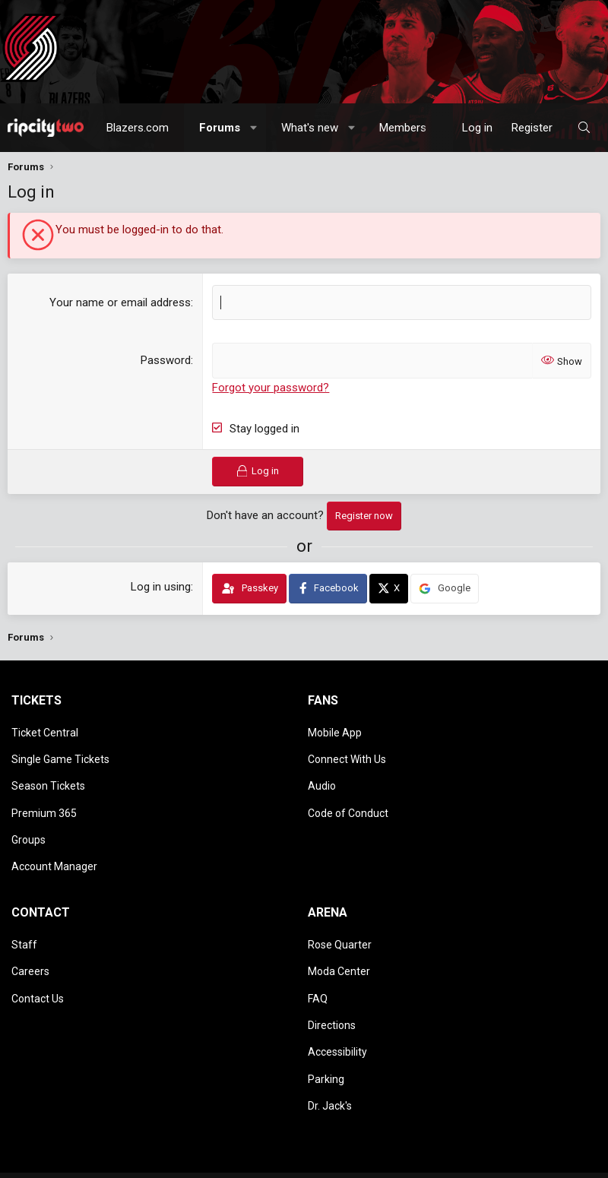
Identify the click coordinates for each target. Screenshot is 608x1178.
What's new (309, 128)
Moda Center (339, 934)
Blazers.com (137, 128)
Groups (28, 817)
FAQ (318, 956)
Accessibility (337, 999)
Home (249, 1161)
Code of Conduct (348, 795)
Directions (332, 977)
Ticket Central (44, 730)
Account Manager (54, 839)
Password (166, 360)
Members (402, 128)
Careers (30, 934)
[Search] (584, 127)
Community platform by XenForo (140, 1123)
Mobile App (335, 730)
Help (217, 1161)
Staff (24, 912)
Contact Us (37, 956)
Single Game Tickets (60, 751)
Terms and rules (97, 1161)
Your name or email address (120, 302)
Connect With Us (347, 751)
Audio (322, 773)
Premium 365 (44, 795)
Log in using (161, 586)
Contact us (31, 1161)
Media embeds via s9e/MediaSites (355, 1123)
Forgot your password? (270, 387)
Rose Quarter (340, 912)
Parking (326, 1021)
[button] (254, 127)
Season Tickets (48, 773)
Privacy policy (169, 1161)
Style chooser (45, 1145)
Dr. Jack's (330, 1043)
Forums (219, 128)
